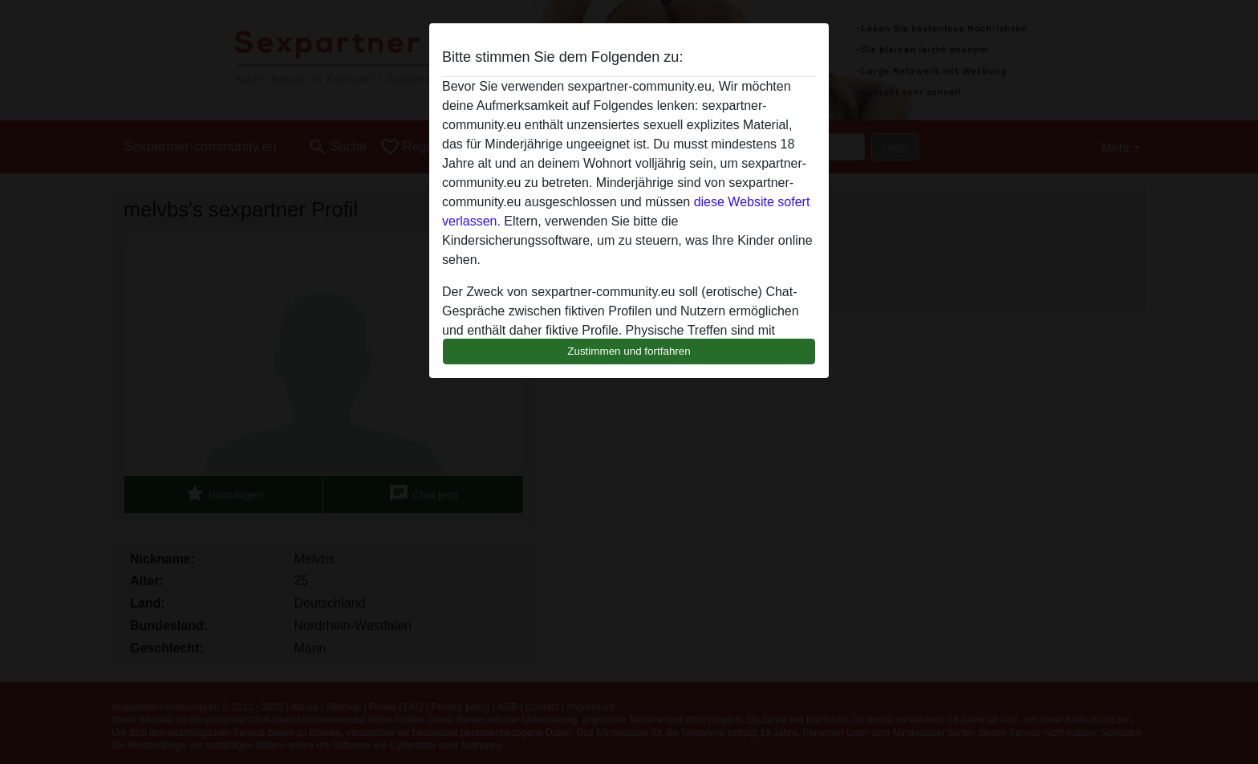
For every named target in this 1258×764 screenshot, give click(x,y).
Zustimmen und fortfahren (629, 351)
